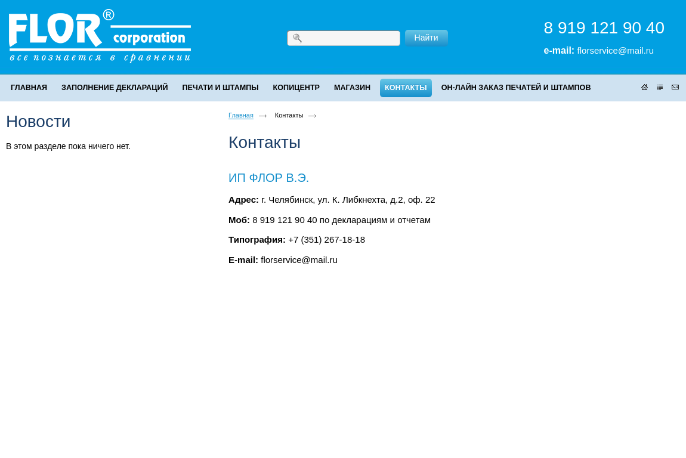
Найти (426, 37)
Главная (241, 115)
